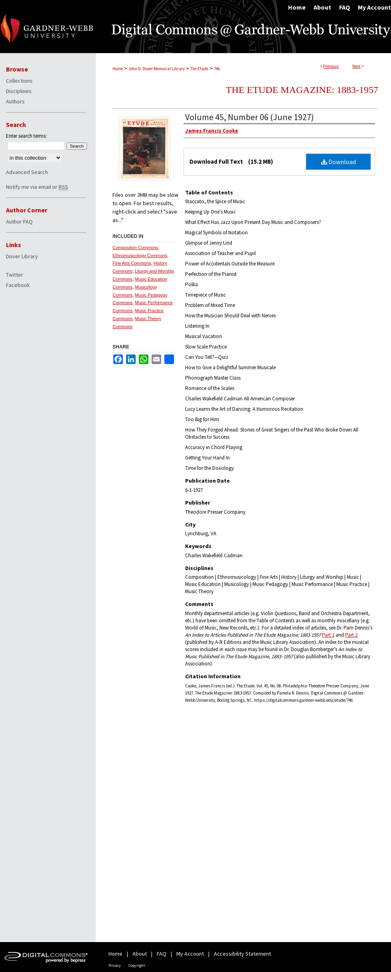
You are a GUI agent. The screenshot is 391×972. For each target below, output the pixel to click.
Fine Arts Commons (132, 263)
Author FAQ (19, 221)
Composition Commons (135, 247)
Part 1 (328, 635)
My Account (190, 953)
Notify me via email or (37, 186)
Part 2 (351, 635)
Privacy (115, 965)
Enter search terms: (26, 136)
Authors (15, 101)
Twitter (14, 274)
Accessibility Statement (242, 953)
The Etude (199, 68)
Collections (19, 80)
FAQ (161, 953)
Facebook (18, 285)
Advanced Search (27, 172)
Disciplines (19, 91)
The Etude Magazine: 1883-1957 (302, 90)
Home (118, 68)
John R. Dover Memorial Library (156, 68)
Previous (331, 66)
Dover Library (22, 256)
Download (338, 162)
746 (217, 68)
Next (356, 66)
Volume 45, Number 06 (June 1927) (249, 117)
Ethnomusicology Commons (140, 255)
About (139, 953)
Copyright (136, 965)
